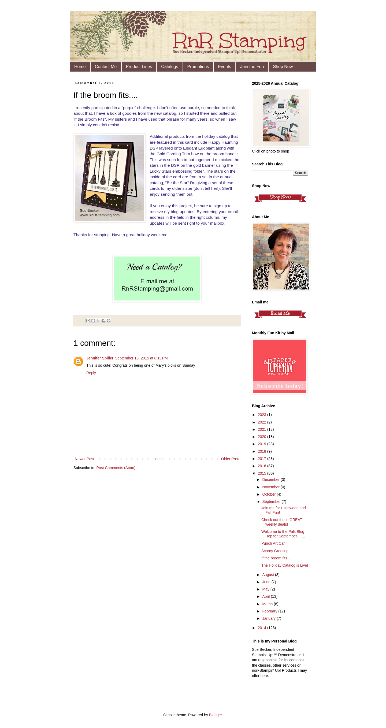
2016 (262, 466)
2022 (262, 422)
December (271, 479)
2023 (262, 415)
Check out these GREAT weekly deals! (281, 522)
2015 (262, 473)
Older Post (230, 459)
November (271, 487)
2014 (262, 628)
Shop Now (283, 66)
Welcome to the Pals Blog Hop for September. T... (283, 533)
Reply (91, 373)
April (266, 596)
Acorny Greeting (274, 551)
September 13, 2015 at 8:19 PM (141, 358)
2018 (262, 451)
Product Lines (139, 66)
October (269, 494)
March (268, 604)
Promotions (198, 66)
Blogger (215, 715)
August (268, 575)
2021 (262, 429)
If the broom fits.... (276, 558)
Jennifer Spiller (99, 358)
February (270, 611)
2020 (262, 436)
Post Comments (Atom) (115, 468)
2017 (262, 458)
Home (80, 66)
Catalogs (169, 66)
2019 (262, 444)
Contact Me (106, 66)
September (271, 501)
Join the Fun (252, 66)
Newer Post (84, 459)
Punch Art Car (273, 543)
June (266, 582)
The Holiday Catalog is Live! (284, 565)
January (269, 618)
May (266, 589)
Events (224, 66)
